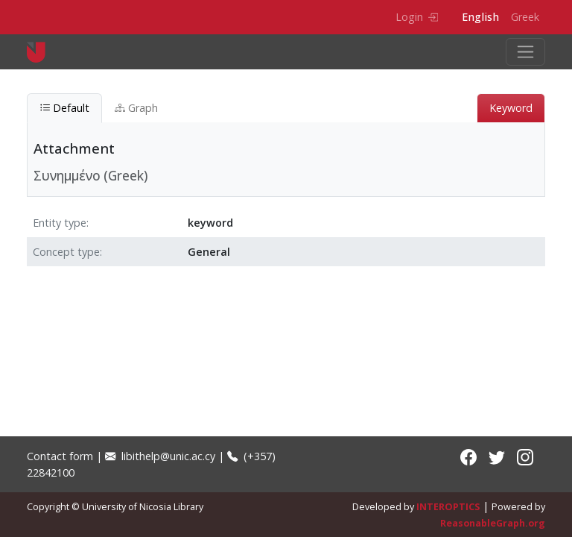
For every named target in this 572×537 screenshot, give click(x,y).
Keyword (511, 108)
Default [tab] (64, 108)
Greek (525, 17)
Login (416, 17)
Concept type (66, 252)
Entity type (59, 223)
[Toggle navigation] (525, 52)
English (480, 17)
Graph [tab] (136, 108)
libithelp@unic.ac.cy (160, 456)
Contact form (60, 456)
